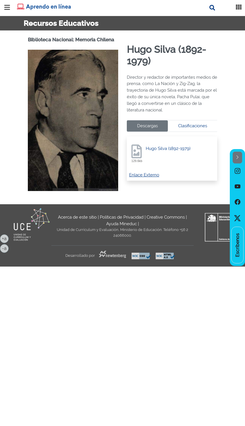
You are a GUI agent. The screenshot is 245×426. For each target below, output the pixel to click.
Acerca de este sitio (77, 217)
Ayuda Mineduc (121, 223)
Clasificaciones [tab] (192, 125)
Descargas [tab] (147, 125)
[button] (237, 157)
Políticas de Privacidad (121, 217)
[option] (237, 171)
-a (5, 248)
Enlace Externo (144, 175)
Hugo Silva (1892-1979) (168, 148)
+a (5, 238)
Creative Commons (166, 217)
